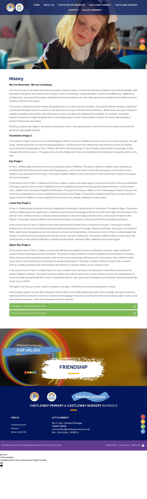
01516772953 (59, 426)
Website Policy (111, 445)
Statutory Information (71, 5)
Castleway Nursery (126, 5)
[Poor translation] (1, 464)
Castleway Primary (100, 5)
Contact (74, 10)
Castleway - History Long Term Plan (28, 306)
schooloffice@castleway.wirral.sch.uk (71, 429)
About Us (49, 5)
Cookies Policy (124, 445)
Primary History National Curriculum (28, 313)
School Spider (56, 445)
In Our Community (93, 10)
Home (37, 5)
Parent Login (135, 445)
